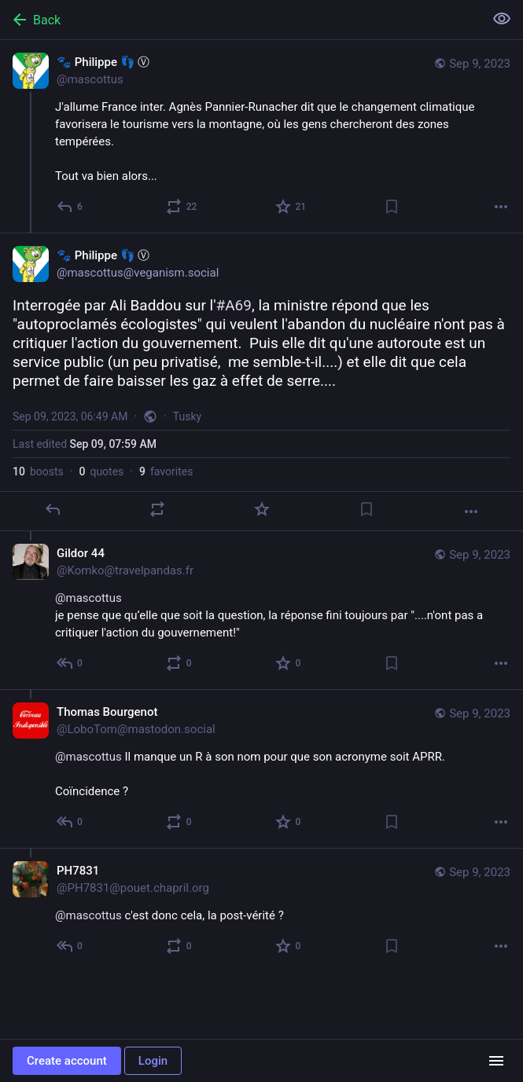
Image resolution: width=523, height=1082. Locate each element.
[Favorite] (292, 206)
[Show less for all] (502, 19)
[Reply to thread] (70, 663)
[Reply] (70, 206)
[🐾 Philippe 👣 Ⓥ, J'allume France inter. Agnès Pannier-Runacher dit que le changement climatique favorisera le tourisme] (261, 136)
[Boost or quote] (182, 206)
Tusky (187, 416)
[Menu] (496, 1061)
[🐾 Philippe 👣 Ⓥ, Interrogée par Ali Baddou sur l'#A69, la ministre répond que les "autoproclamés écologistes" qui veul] (261, 382)
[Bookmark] (391, 206)
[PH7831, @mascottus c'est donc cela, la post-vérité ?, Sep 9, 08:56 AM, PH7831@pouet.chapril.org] (261, 910)
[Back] (240, 19)
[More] (501, 206)
